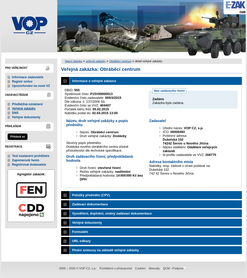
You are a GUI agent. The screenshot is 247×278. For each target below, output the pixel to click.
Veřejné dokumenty (26, 117)
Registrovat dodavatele (29, 164)
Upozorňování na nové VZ (31, 86)
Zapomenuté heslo (25, 160)
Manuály (154, 268)
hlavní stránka (73, 61)
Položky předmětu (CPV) (91, 195)
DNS (15, 113)
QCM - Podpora (173, 268)
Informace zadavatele (27, 77)
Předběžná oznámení (27, 104)
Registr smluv (22, 81)
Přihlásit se (17, 136)
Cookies (140, 268)
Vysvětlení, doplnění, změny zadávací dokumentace (112, 213)
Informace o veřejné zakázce (94, 81)
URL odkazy (81, 241)
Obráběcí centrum (120, 61)
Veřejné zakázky (24, 108)
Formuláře (80, 232)
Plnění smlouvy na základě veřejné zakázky (105, 250)
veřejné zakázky (96, 61)
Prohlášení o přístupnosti (115, 268)
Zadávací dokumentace (90, 204)
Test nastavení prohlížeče (30, 156)
